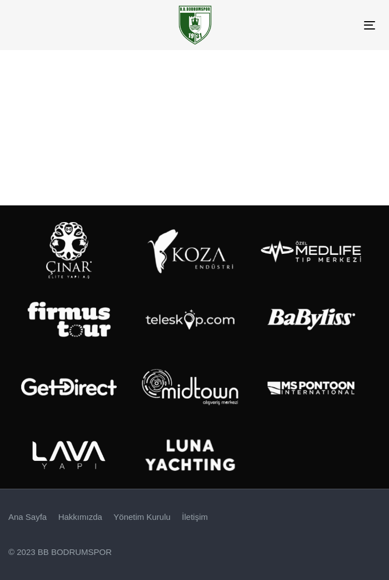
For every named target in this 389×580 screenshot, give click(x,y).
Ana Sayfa (27, 517)
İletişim (195, 517)
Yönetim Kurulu (142, 517)
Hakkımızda (80, 517)
